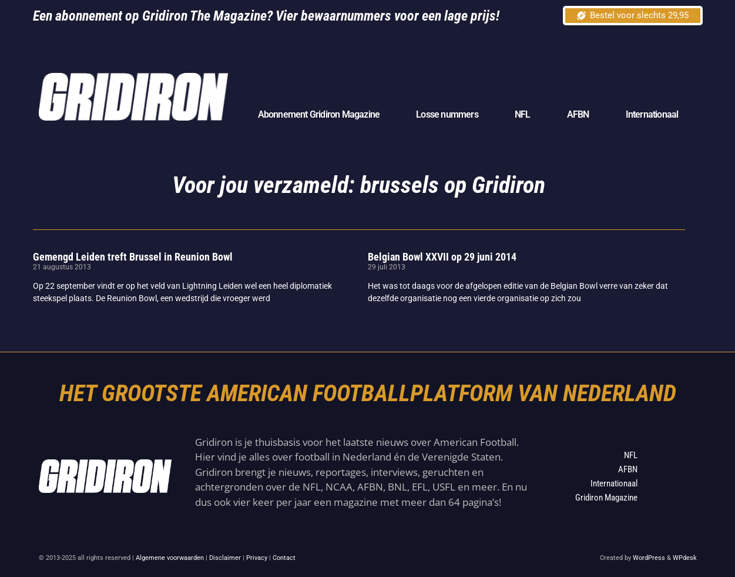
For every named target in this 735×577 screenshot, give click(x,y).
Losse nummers (447, 114)
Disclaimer (225, 558)
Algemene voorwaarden (170, 558)
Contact (284, 558)
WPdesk (685, 558)
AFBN (578, 114)
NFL (523, 114)
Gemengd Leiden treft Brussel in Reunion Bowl (133, 257)
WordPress (649, 558)
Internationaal (652, 114)
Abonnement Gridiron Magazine (319, 114)
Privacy (256, 558)
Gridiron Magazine (606, 497)
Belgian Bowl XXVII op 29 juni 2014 (442, 257)
